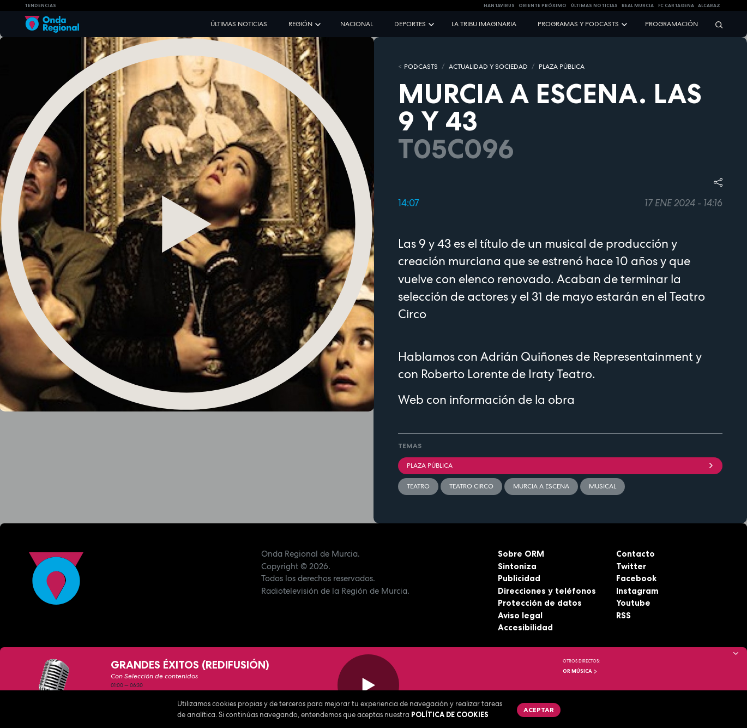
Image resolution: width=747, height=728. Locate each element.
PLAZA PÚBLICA (562, 66)
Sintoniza (517, 566)
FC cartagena (676, 5)
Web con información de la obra (486, 399)
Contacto (635, 553)
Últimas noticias (238, 24)
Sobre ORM (521, 553)
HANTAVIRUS (499, 5)
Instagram (637, 591)
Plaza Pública (560, 465)
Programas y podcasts (578, 24)
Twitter (631, 566)
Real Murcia (638, 5)
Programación (671, 24)
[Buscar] (715, 24)
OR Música (580, 671)
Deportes (410, 24)
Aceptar (538, 710)
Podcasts (421, 66)
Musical (602, 486)
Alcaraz (709, 5)
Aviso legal (520, 615)
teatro (418, 486)
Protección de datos (540, 603)
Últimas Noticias (594, 5)
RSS (623, 615)
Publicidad (519, 578)
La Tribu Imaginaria (483, 24)
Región (300, 24)
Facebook (636, 578)
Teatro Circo (471, 486)
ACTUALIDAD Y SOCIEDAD (488, 66)
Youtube (633, 603)
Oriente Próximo (543, 5)
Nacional (356, 24)
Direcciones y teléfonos (547, 591)
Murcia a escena (541, 486)
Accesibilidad (525, 627)
